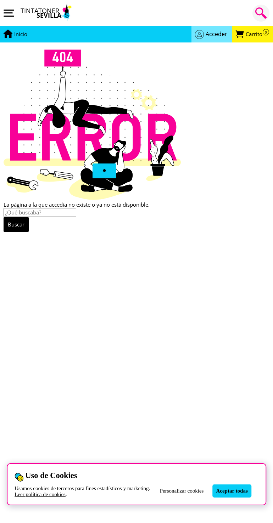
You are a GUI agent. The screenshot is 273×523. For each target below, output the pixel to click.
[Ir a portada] (20, 34)
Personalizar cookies (182, 491)
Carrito (257, 34)
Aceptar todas (231, 491)
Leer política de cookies (40, 494)
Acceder (216, 34)
